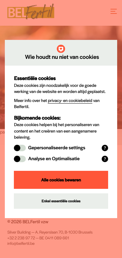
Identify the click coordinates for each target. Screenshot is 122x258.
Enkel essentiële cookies (61, 201)
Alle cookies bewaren (61, 180)
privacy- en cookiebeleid (70, 100)
